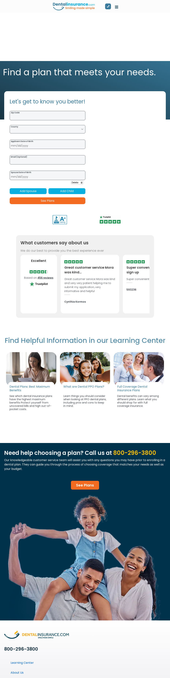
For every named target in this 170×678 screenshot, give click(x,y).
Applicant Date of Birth (22, 141)
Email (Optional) (19, 157)
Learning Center (22, 663)
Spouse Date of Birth (21, 172)
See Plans (47, 201)
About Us (17, 673)
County (14, 126)
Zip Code (15, 112)
